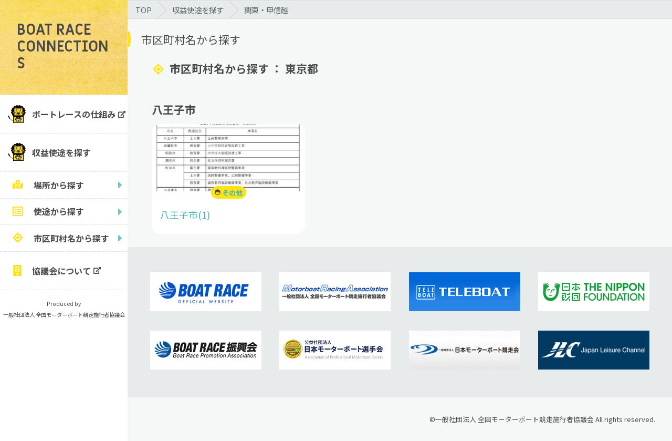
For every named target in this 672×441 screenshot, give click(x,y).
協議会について (61, 270)
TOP (143, 9)
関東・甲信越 (266, 9)
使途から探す (59, 211)
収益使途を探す (61, 152)
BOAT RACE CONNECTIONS (63, 47)
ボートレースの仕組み (74, 114)
